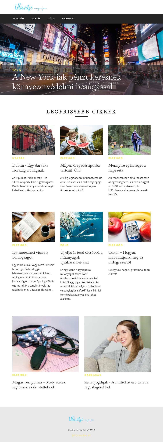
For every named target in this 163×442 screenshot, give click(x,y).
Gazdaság (92, 375)
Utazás (18, 158)
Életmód (67, 158)
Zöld (16, 70)
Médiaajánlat (81, 435)
